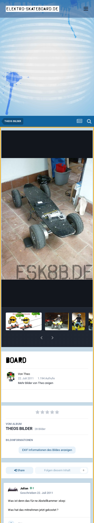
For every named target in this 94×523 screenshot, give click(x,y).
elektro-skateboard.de (32, 8)
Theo (27, 374)
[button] (41, 338)
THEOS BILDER (19, 428)
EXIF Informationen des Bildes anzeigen (47, 450)
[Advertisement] (47, 67)
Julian (24, 488)
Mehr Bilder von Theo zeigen (35, 383)
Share (19, 470)
